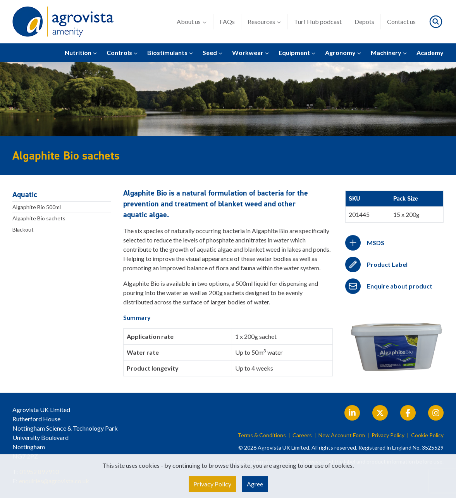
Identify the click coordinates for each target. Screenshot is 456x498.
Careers (302, 435)
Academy (430, 52)
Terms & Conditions (261, 435)
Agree (255, 484)
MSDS (375, 242)
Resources (264, 21)
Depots (364, 21)
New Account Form (341, 435)
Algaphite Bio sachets (38, 218)
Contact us (401, 21)
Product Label (387, 264)
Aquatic (24, 194)
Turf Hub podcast (318, 21)
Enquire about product (399, 286)
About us (192, 21)
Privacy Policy (388, 435)
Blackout (23, 229)
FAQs (227, 21)
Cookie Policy (427, 435)
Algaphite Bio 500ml (36, 207)
